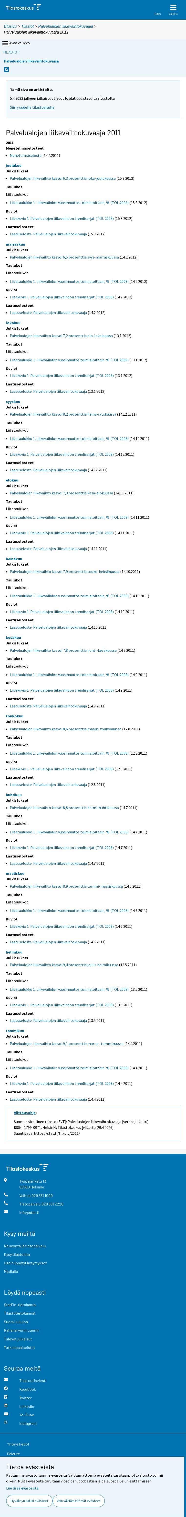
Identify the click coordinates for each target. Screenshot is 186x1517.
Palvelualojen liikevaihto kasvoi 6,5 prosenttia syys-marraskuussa (64, 257)
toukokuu (14, 716)
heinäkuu (14, 558)
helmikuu (14, 952)
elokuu (12, 480)
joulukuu (13, 165)
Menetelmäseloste (25, 155)
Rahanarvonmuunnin (22, 1330)
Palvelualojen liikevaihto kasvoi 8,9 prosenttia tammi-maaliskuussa (66, 886)
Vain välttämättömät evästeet (78, 1501)
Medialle (11, 1271)
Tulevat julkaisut (18, 1339)
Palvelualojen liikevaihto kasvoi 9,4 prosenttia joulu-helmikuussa (64, 964)
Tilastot (27, 26)
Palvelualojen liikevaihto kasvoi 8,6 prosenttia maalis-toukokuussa (65, 728)
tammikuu (15, 1030)
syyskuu (13, 401)
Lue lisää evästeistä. (22, 1488)
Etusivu (10, 26)
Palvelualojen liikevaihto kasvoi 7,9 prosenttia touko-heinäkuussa (64, 571)
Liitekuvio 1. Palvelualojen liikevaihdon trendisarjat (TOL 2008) (62, 218)
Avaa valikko (15, 43)
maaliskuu (15, 873)
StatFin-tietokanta (20, 1304)
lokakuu (13, 322)
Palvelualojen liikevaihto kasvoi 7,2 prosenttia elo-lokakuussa (61, 335)
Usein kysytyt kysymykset (25, 1262)
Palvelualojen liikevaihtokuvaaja (65, 26)
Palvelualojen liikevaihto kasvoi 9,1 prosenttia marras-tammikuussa (67, 1043)
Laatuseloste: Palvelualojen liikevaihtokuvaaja (48, 234)
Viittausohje (25, 1112)
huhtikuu (14, 794)
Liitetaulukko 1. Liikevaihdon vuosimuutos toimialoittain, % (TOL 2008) (69, 202)
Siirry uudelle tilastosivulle (32, 107)
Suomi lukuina (16, 1321)
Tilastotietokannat (20, 1313)
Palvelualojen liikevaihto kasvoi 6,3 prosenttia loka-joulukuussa (63, 178)
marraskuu (15, 244)
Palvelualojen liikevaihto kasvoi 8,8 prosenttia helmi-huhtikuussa (64, 807)
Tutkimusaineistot (19, 1347)
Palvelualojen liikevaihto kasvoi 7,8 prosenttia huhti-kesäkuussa (63, 650)
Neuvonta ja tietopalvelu (25, 1245)
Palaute (13, 1453)
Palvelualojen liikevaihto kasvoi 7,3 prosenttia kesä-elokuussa (61, 493)
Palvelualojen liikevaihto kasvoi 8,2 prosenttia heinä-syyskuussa (63, 414)
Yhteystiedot (18, 1444)
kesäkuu (13, 637)
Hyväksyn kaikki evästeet (29, 1501)
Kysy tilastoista (17, 1254)
